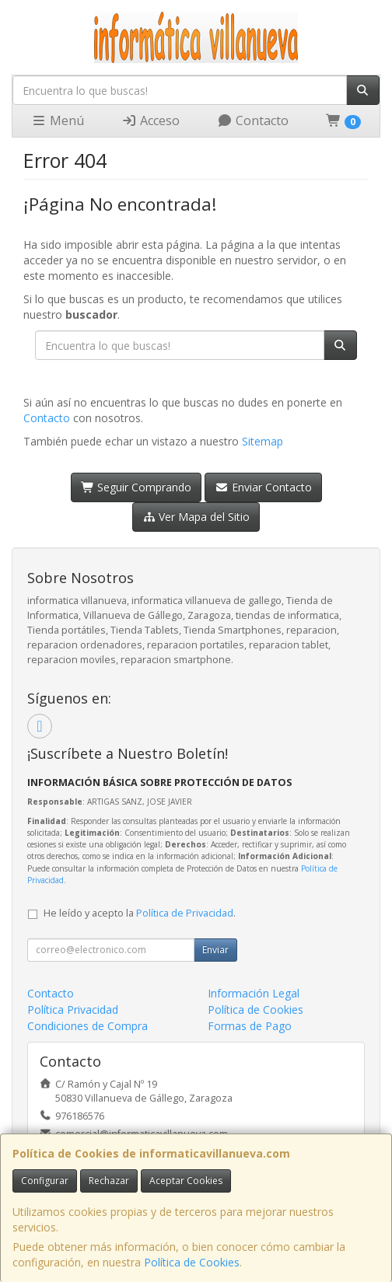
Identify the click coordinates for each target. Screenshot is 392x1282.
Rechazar (109, 1180)
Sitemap (262, 441)
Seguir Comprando (136, 487)
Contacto (253, 120)
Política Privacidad (72, 1009)
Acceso (150, 120)
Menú (57, 120)
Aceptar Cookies (185, 1180)
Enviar (215, 949)
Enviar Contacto (263, 487)
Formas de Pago (250, 1025)
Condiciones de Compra (87, 1025)
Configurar (44, 1180)
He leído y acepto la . (140, 913)
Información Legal (253, 993)
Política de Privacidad (184, 913)
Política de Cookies (192, 1262)
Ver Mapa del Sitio (196, 516)
